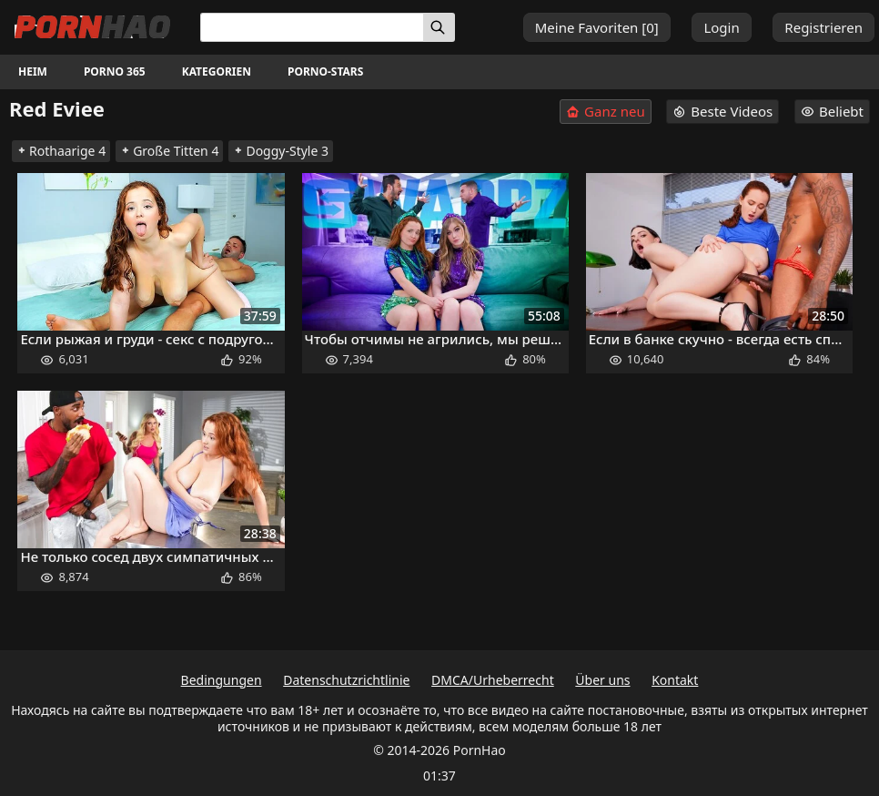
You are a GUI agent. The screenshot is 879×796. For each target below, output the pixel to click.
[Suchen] (439, 27)
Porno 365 (115, 71)
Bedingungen (221, 680)
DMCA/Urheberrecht (492, 680)
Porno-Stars (325, 71)
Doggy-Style (280, 150)
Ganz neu (605, 111)
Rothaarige (61, 150)
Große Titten (169, 150)
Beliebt (832, 111)
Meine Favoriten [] (597, 27)
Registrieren (823, 27)
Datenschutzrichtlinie (346, 680)
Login (721, 27)
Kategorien (216, 71)
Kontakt (675, 680)
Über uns (602, 680)
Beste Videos (722, 111)
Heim (32, 71)
